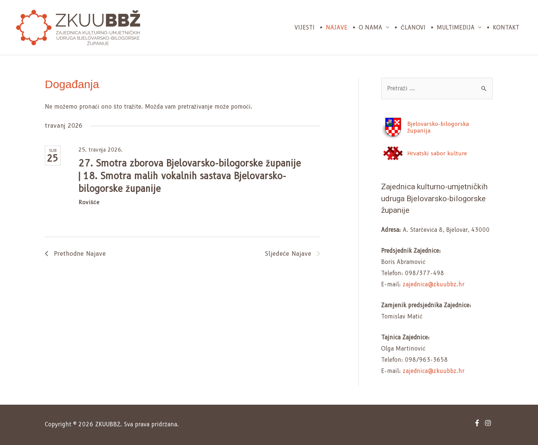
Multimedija (455, 27)
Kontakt (506, 27)
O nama (370, 27)
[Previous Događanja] (75, 254)
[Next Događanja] (292, 254)
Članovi (413, 27)
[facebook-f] (478, 423)
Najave (336, 27)
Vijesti (304, 27)
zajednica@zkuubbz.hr (433, 284)
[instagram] (489, 423)
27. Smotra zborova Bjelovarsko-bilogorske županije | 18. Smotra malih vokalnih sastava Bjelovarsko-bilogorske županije (189, 176)
